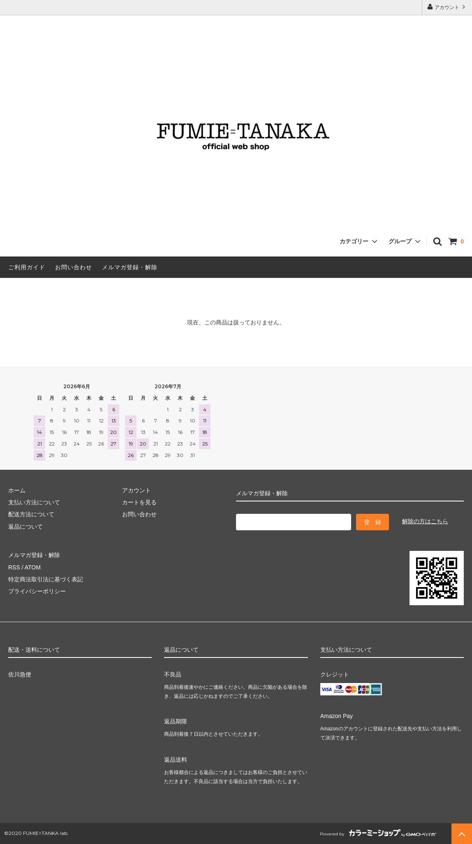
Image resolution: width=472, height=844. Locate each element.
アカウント (447, 6)
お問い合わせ (73, 267)
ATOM (33, 567)
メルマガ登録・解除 (129, 267)
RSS (14, 567)
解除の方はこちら (425, 521)
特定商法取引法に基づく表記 (45, 579)
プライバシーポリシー (37, 591)
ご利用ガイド (26, 267)
